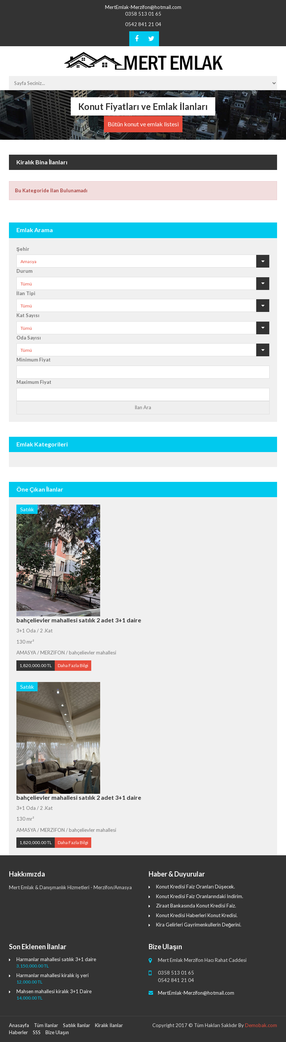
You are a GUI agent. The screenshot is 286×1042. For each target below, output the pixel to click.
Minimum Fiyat (33, 360)
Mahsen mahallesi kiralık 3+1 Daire (54, 991)
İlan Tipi (25, 293)
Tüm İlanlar (46, 1025)
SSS (37, 1032)
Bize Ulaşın (57, 1032)
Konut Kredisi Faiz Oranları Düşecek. (195, 887)
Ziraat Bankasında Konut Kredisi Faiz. (196, 906)
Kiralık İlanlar (109, 1025)
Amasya (28, 261)
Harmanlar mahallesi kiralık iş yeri (52, 975)
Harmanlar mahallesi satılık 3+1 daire (56, 959)
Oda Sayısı (28, 338)
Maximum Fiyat (33, 382)
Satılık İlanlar (76, 1025)
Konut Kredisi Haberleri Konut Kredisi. (197, 915)
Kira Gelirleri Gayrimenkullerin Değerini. (198, 925)
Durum (24, 271)
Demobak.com (261, 1025)
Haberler (18, 1032)
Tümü (26, 284)
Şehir (22, 249)
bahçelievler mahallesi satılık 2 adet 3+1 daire (78, 619)
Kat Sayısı (27, 315)
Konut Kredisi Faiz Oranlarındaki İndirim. (199, 896)
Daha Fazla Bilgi (73, 665)
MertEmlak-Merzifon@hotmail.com (143, 7)
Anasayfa (19, 1025)
